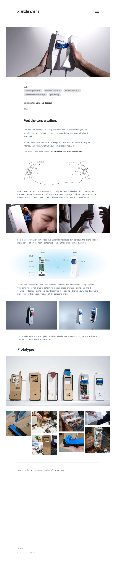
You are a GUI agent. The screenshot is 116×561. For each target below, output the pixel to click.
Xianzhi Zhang (28, 11)
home (20, 548)
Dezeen (58, 151)
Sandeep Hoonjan (44, 103)
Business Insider (74, 151)
